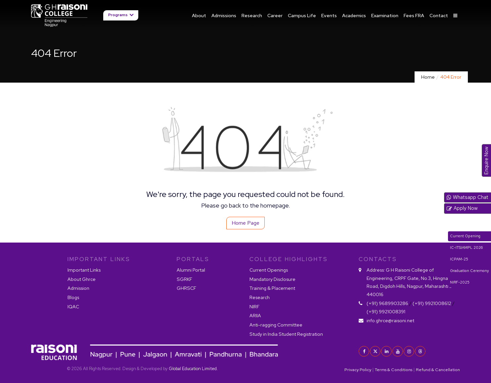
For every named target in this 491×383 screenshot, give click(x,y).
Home (428, 77)
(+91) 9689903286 (387, 303)
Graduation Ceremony (469, 270)
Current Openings (268, 270)
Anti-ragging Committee (275, 325)
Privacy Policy (357, 369)
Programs (118, 15)
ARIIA (255, 315)
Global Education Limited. (193, 368)
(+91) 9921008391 (386, 311)
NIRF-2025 (459, 282)
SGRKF (184, 279)
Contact (438, 15)
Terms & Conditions (393, 369)
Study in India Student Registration (286, 334)
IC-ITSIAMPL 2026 (466, 247)
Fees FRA (414, 15)
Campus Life (302, 15)
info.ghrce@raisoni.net (390, 320)
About (199, 15)
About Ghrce (81, 279)
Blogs (73, 297)
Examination (384, 15)
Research (252, 15)
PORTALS (193, 259)
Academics (354, 15)
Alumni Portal (191, 270)
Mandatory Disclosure (272, 279)
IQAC (73, 306)
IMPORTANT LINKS (98, 259)
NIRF (254, 306)
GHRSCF (186, 288)
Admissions (223, 15)
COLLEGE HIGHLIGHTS (288, 259)
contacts (378, 259)
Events (329, 15)
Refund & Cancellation (438, 369)
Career (275, 15)
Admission (78, 288)
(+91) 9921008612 (432, 303)
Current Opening (465, 236)
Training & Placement (272, 288)
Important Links (84, 270)
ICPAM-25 (459, 259)
